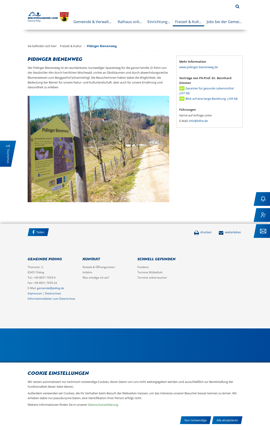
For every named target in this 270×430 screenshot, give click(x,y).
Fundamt (143, 267)
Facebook (57, 232)
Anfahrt (87, 272)
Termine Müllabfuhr (150, 272)
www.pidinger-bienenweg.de (198, 67)
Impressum (35, 293)
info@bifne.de (198, 121)
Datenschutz (53, 293)
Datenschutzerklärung (103, 405)
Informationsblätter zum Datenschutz (51, 299)
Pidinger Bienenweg (102, 46)
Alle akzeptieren (227, 420)
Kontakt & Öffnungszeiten (99, 267)
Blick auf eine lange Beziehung (211, 99)
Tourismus (8, 156)
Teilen (38, 232)
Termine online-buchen (152, 278)
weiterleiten (230, 232)
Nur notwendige (195, 420)
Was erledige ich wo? (96, 278)
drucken (202, 232)
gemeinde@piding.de (50, 288)
